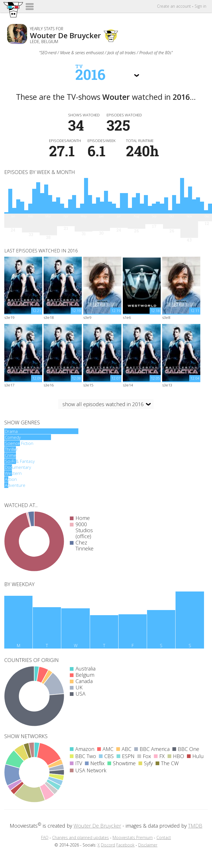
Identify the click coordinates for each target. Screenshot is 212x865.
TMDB (195, 825)
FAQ (44, 837)
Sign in (200, 6)
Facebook (125, 845)
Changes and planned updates (80, 837)
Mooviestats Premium (133, 837)
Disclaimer (147, 845)
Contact (163, 837)
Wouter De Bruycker (97, 825)
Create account (174, 6)
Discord (108, 845)
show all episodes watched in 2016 (103, 404)
